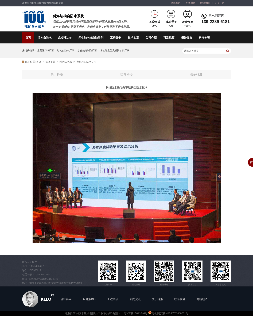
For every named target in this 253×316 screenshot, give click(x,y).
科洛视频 (168, 37)
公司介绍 (151, 37)
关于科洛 (56, 74)
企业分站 (219, 3)
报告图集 (186, 37)
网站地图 (205, 3)
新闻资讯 (135, 299)
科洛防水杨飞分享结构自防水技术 (78, 62)
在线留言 (190, 3)
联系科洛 (196, 74)
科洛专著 (204, 37)
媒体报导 (50, 62)
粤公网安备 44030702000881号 (168, 313)
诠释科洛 (126, 74)
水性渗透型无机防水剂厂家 (114, 50)
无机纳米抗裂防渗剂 (90, 37)
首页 (28, 37)
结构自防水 (45, 37)
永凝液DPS (65, 37)
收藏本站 (175, 3)
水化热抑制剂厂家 (87, 50)
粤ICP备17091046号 (135, 313)
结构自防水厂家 (65, 50)
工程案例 (115, 37)
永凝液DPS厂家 (45, 50)
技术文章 (133, 37)
